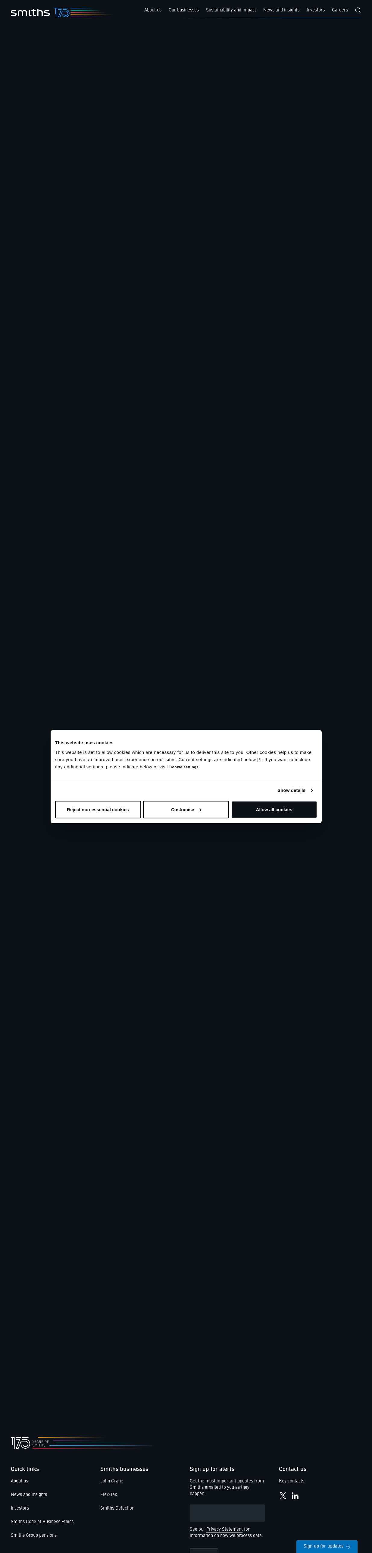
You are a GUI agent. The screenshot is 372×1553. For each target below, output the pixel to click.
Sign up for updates (327, 1546)
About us (19, 1481)
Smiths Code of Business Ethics (42, 1522)
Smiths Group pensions (34, 1535)
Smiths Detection (117, 1508)
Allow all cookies (274, 809)
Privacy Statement (224, 1529)
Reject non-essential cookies (98, 809)
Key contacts (291, 1481)
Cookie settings (184, 767)
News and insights (29, 1495)
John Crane (111, 1481)
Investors (20, 1508)
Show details (291, 790)
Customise (186, 809)
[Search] (358, 10)
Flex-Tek (108, 1495)
